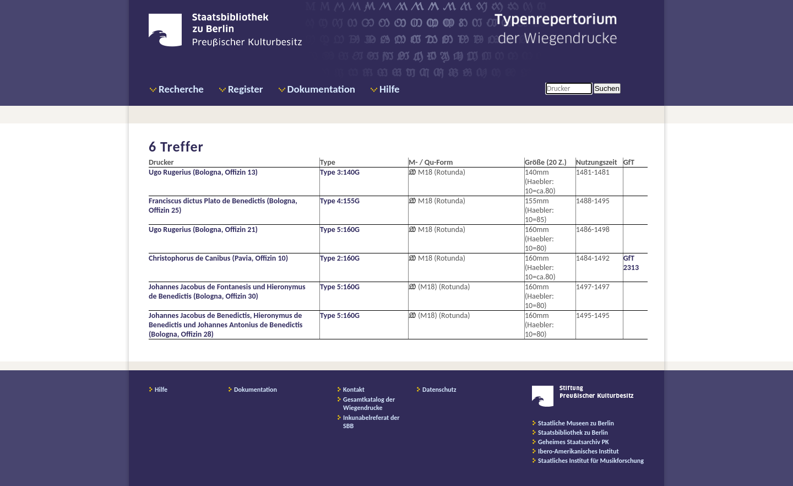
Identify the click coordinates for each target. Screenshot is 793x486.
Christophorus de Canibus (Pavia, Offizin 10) (218, 258)
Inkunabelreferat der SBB (371, 422)
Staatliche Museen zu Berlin (576, 423)
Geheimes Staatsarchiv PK (573, 442)
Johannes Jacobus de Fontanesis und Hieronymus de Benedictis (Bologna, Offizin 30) (227, 291)
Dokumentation (321, 89)
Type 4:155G (340, 201)
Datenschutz (439, 389)
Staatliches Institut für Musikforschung (591, 461)
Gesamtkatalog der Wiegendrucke (369, 404)
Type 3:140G (340, 172)
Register (245, 89)
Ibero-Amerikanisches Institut (578, 451)
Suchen (607, 88)
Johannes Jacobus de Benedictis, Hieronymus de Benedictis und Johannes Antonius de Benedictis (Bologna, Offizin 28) (225, 325)
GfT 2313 (631, 262)
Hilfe (389, 89)
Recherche (181, 89)
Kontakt (354, 389)
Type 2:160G (340, 258)
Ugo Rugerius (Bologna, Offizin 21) (203, 229)
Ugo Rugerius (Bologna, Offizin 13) (203, 172)
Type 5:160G (340, 229)
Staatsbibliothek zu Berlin (573, 432)
